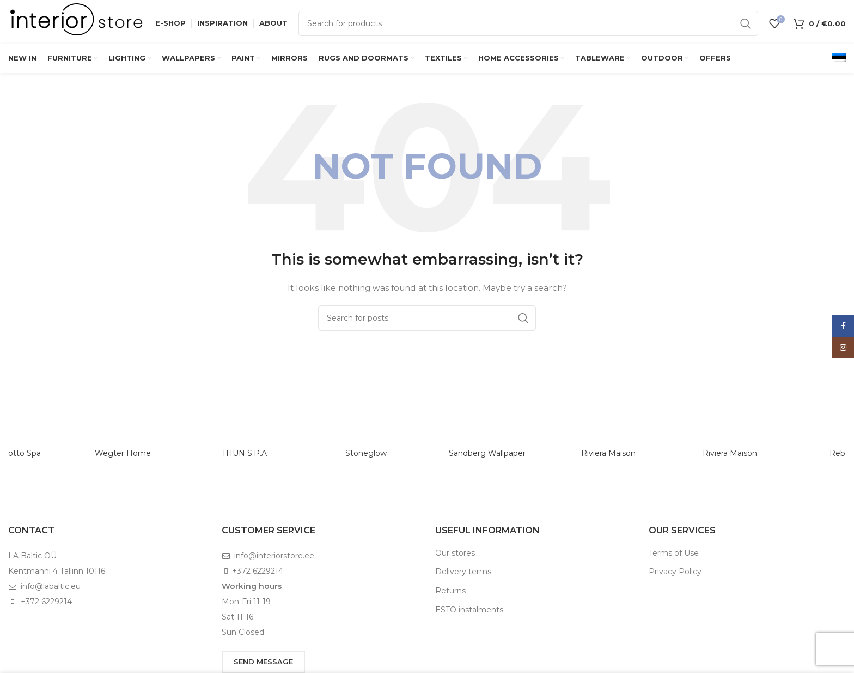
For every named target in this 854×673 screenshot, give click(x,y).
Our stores (455, 553)
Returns (450, 591)
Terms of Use (674, 553)
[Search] (528, 23)
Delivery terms (463, 571)
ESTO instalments (469, 610)
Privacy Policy (675, 571)
